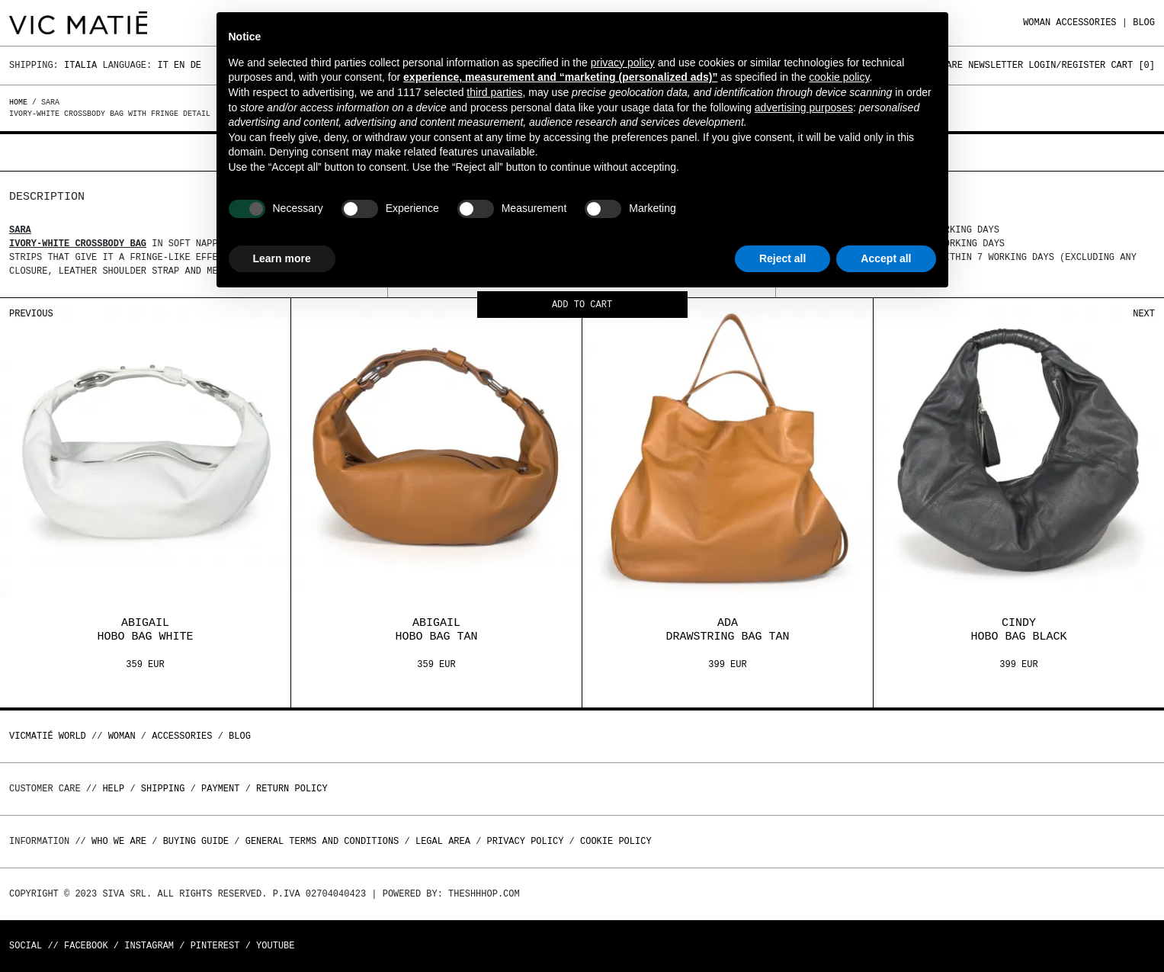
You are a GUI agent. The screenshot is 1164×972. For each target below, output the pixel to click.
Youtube (275, 945)
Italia (80, 65)
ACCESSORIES (1086, 22)
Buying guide (196, 841)
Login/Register (1066, 65)
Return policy (292, 788)
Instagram (149, 945)
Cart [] (1133, 65)
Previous (31, 313)
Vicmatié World (47, 736)
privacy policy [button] (623, 62)
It (162, 65)
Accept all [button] (886, 258)
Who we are (118, 841)
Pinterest (215, 945)
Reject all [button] (782, 258)
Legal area (442, 841)
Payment (220, 788)
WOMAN (1036, 22)
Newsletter (995, 65)
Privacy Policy (525, 841)
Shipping (163, 788)
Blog (1144, 22)
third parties (494, 92)
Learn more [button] (282, 258)
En (179, 65)
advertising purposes (804, 107)
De (196, 65)
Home (20, 102)
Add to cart (582, 305)
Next (1144, 313)
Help (113, 788)
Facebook (86, 945)
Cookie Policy (616, 841)
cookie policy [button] (839, 77)
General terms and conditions (322, 841)
